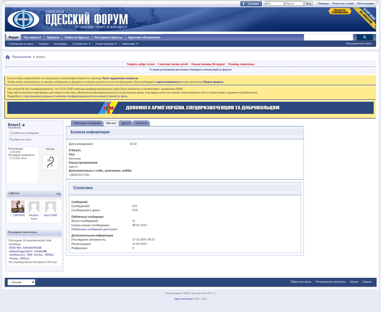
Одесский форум (183, 298)
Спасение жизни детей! (173, 64)
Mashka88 (40, 251)
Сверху (367, 281)
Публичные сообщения (87, 123)
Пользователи (21, 57)
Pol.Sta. (38, 254)
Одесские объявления (144, 37)
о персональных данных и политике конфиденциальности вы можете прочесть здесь (74, 96)
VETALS (49, 254)
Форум (13, 37)
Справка (43, 43)
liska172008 (50, 215)
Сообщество (80, 43)
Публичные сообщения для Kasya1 (94, 229)
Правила (53, 37)
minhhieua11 (17, 254)
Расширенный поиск (358, 43)
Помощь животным (241, 64)
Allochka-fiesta (34, 217)
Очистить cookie (343, 3)
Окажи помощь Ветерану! (208, 64)
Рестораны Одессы (109, 37)
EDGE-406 (15, 247)
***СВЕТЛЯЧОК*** (20, 215)
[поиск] (328, 37)
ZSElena (24, 258)
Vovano (13, 258)
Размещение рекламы (331, 281)
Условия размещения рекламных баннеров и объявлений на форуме (190, 69)
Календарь (60, 43)
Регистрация (365, 3)
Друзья (126, 123)
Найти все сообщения (24, 133)
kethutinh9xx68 (32, 247)
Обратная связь (301, 281)
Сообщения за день (21, 43)
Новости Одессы (77, 37)
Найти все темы (20, 139)
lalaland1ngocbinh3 (20, 251)
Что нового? (32, 37)
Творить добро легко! (141, 64)
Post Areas (141, 123)
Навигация (128, 43)
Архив (354, 281)
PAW (29, 254)
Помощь (323, 3)
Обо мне (111, 123)
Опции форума (104, 43)
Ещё (59, 193)
